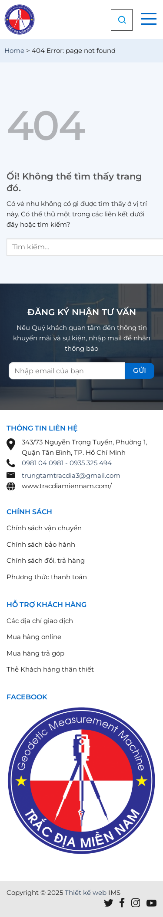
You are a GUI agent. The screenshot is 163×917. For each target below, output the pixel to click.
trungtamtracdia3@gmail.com (71, 475)
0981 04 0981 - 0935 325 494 (67, 463)
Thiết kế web (85, 892)
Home (14, 50)
